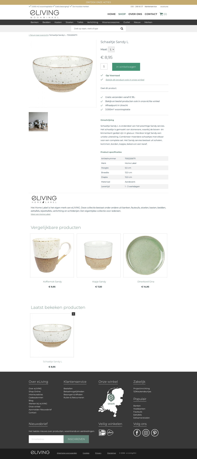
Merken (148, 22)
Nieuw (137, 22)
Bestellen (68, 388)
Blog (31, 400)
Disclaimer (111, 453)
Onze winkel (34, 406)
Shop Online (34, 391)
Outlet (126, 22)
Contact (151, 14)
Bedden (47, 22)
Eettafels (137, 415)
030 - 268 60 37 (137, 6)
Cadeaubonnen (36, 397)
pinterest (154, 432)
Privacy (98, 453)
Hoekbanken (139, 409)
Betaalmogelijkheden (74, 391)
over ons (135, 14)
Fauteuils (137, 412)
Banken (35, 22)
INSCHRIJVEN (76, 439)
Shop (122, 14)
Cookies (86, 453)
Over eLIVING (35, 388)
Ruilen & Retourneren (74, 397)
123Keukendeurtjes (142, 391)
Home (112, 14)
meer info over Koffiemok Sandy (52, 254)
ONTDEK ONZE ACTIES (98, 2)
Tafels (80, 22)
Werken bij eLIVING (38, 403)
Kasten (58, 22)
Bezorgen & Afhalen (73, 394)
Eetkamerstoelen (141, 418)
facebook (137, 432)
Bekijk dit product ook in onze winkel (122, 79)
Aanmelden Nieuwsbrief (40, 409)
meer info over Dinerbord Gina (145, 254)
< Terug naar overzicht (38, 35)
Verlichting (92, 22)
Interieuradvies (36, 394)
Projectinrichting (141, 388)
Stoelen (69, 22)
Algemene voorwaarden (67, 453)
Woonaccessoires (110, 22)
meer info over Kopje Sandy (98, 254)
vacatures (164, 6)
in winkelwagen (126, 66)
